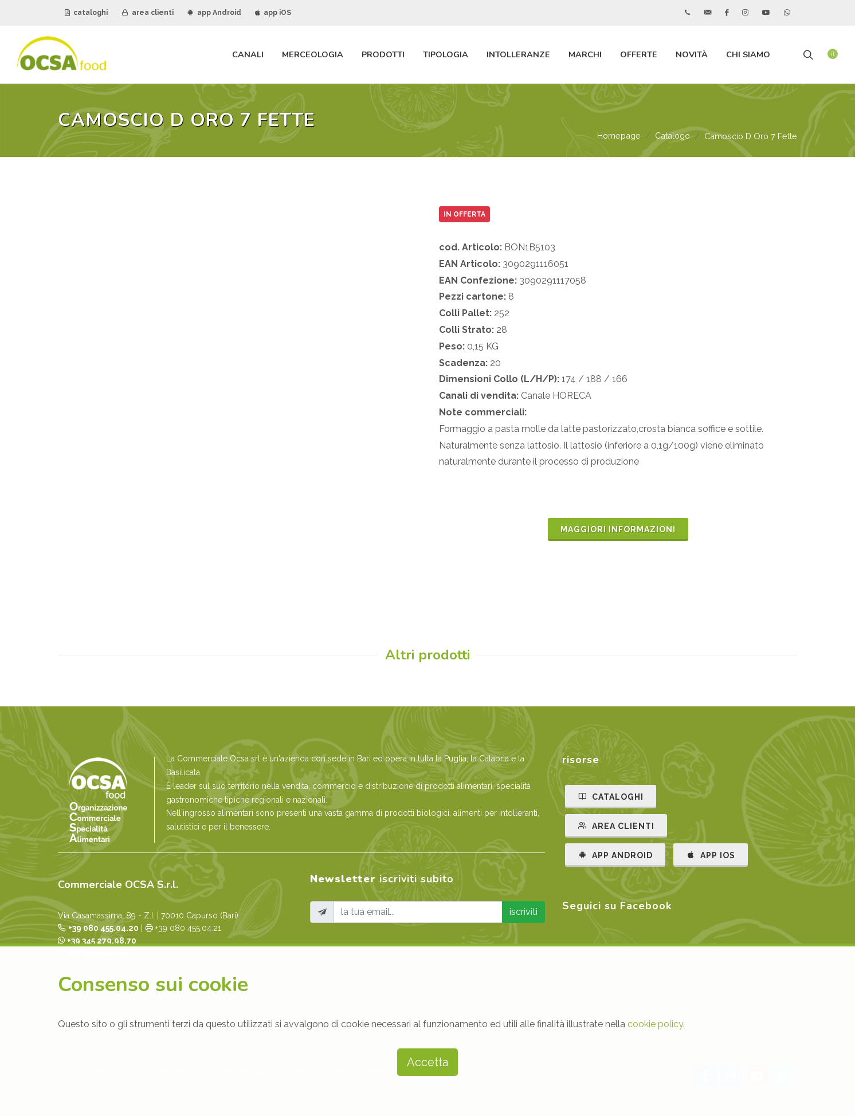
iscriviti (523, 911)
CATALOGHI (611, 796)
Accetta (427, 1062)
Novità (692, 54)
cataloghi (86, 12)
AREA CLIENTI (616, 825)
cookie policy (655, 1024)
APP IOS (710, 855)
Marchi (585, 54)
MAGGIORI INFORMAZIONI (618, 529)
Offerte (638, 54)
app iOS (273, 12)
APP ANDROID (615, 855)
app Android (214, 12)
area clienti (147, 12)
